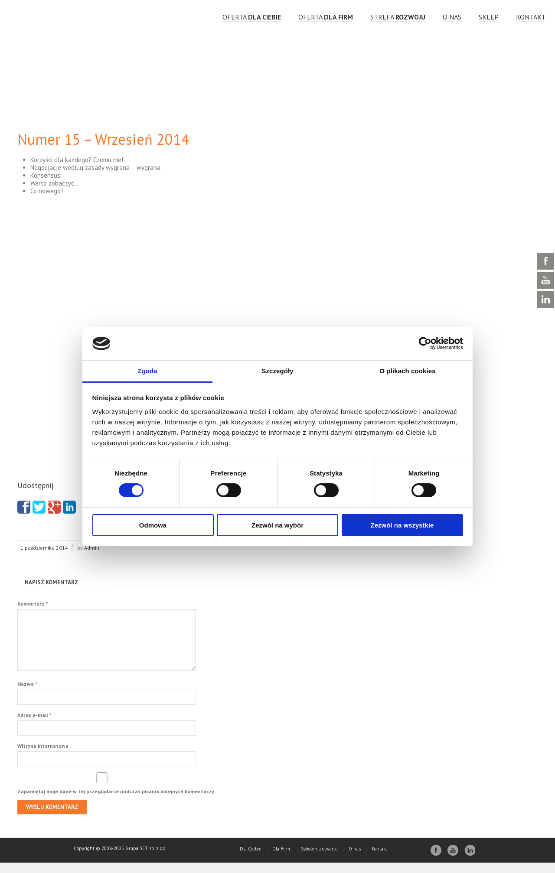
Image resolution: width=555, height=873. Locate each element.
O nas (452, 17)
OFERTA (251, 17)
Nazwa (27, 694)
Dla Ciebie (250, 859)
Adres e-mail (34, 725)
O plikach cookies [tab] (407, 371)
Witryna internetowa (43, 756)
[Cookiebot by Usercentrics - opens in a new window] (425, 343)
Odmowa (152, 525)
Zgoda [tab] (147, 371)
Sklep (489, 17)
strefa (397, 17)
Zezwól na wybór (277, 525)
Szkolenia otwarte (319, 859)
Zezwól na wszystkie (402, 525)
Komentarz (32, 603)
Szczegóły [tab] (277, 371)
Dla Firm (281, 859)
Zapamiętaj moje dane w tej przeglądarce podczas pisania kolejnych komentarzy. (116, 801)
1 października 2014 (44, 547)
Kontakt (530, 17)
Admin (91, 547)
